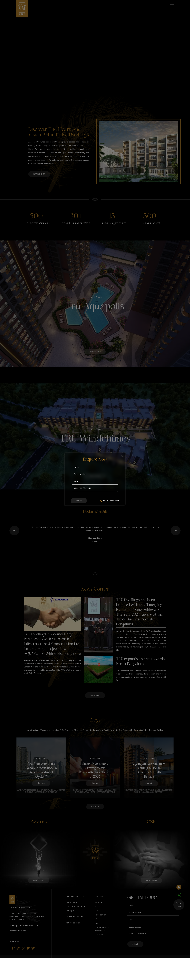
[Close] (122, 456)
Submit (79, 500)
